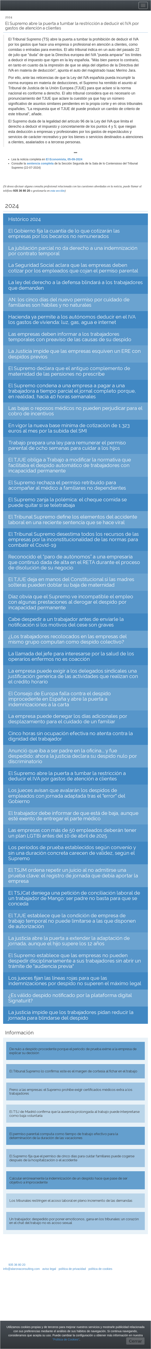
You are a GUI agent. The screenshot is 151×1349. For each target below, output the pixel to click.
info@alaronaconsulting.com (21, 1269)
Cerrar (135, 1341)
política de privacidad (72, 1269)
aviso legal (49, 1269)
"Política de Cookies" (65, 1339)
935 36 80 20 (16, 1264)
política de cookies (100, 1269)
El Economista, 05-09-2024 (64, 159)
